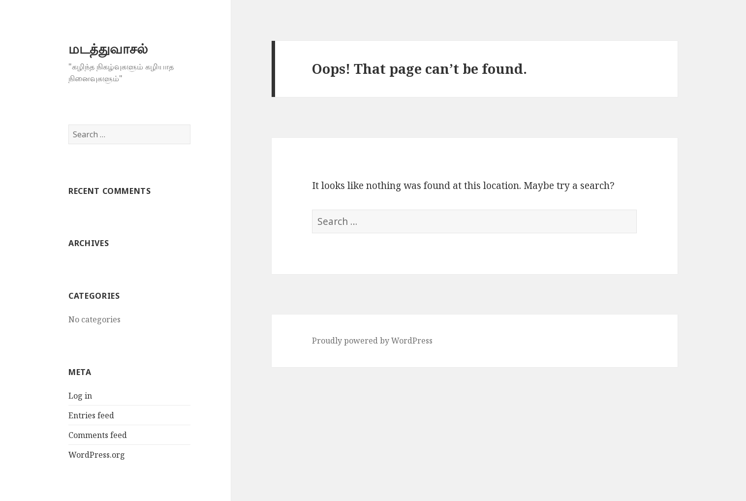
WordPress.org (96, 454)
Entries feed (91, 415)
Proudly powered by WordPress (372, 340)
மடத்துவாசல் (108, 48)
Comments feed (97, 435)
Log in (80, 395)
